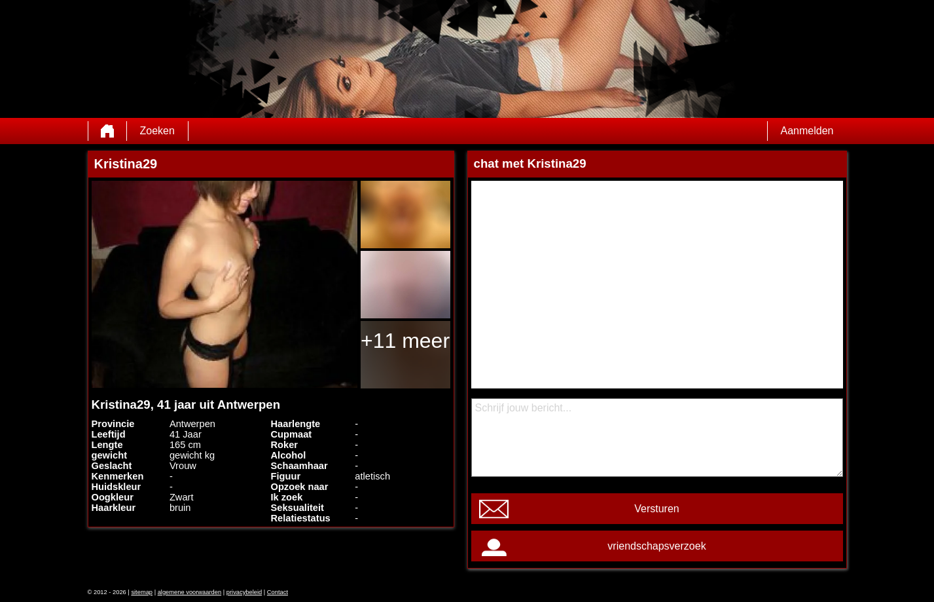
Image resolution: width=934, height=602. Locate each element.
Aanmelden (807, 130)
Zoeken (157, 130)
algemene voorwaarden (190, 592)
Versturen (656, 508)
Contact (277, 592)
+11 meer (405, 340)
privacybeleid (244, 592)
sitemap (142, 592)
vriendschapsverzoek (656, 546)
